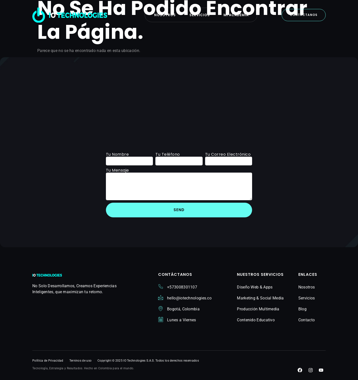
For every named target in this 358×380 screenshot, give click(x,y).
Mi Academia (237, 15)
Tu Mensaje (117, 170)
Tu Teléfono (167, 154)
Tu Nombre (117, 154)
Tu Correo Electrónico (228, 154)
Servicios (199, 15)
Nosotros (163, 15)
